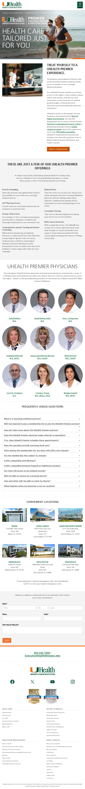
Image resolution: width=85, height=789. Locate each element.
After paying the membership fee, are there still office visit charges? (42, 451)
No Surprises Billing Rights (75, 784)
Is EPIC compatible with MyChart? (42, 461)
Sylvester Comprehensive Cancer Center (64, 124)
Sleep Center (6, 758)
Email (49, 614)
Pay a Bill (5, 718)
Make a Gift (6, 726)
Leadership (50, 752)
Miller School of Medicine (54, 763)
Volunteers (49, 772)
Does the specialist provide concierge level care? (42, 446)
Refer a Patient (7, 743)
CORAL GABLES (42, 526)
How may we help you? (10, 624)
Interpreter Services (52, 718)
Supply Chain (50, 775)
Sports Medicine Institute (10, 761)
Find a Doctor (6, 715)
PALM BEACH (70, 562)
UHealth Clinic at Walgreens (55, 726)
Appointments (7, 712)
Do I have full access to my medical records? (42, 471)
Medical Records (51, 715)
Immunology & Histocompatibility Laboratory (16, 752)
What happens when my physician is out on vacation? (42, 486)
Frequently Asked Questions (55, 712)
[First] (19, 608)
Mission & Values (51, 749)
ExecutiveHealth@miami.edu (42, 655)
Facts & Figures (51, 755)
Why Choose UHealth (53, 743)
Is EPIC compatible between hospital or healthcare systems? (42, 466)
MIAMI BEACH (14, 562)
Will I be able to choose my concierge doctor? (42, 476)
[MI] (42, 608)
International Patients (53, 724)
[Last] (66, 608)
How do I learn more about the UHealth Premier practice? (42, 430)
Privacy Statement (28, 784)
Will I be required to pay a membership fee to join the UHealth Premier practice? (42, 424)
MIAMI (14, 526)
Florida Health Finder (53, 735)
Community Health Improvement (56, 758)
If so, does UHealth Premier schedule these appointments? (42, 440)
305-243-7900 (42, 653)
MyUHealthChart (7, 724)
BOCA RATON (42, 562)
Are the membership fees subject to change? (42, 456)
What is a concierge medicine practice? (42, 419)
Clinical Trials (50, 721)
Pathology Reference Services (11, 763)
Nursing (4, 755)
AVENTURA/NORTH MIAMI (70, 526)
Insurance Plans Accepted (10, 721)
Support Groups (51, 729)
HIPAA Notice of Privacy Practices (42, 784)
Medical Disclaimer (8, 784)
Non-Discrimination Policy (60, 784)
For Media (49, 761)
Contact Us (49, 778)
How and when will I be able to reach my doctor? (42, 481)
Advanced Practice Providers (11, 749)
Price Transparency (52, 732)
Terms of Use (18, 784)
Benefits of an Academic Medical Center (59, 746)
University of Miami (52, 766)
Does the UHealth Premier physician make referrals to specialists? (42, 435)
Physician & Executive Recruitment (12, 746)
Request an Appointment (58, 149)
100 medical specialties (65, 132)
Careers (48, 769)
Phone (4, 614)
